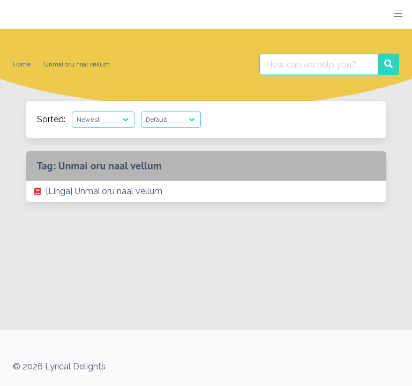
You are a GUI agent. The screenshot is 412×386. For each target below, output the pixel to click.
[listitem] (206, 191)
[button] (398, 14)
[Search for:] (318, 64)
